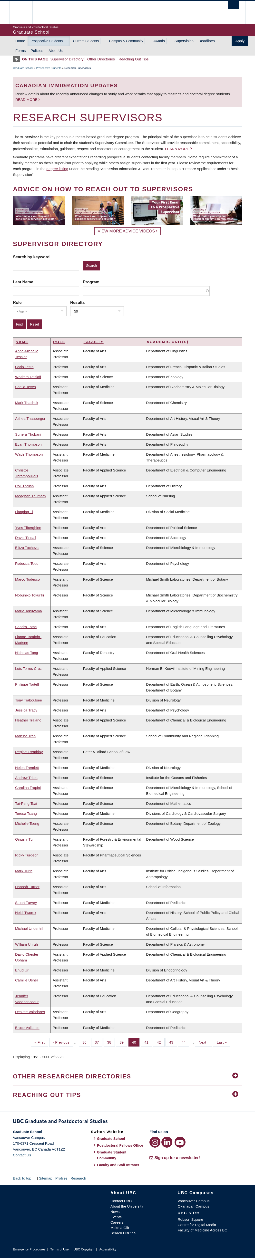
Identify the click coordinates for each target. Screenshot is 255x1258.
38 (111, 1041)
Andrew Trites (26, 778)
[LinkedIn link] (166, 1142)
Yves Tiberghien (28, 528)
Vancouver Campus (194, 1201)
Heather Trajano (28, 720)
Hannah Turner (27, 887)
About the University (126, 1206)
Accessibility (107, 1249)
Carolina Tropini (28, 788)
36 (86, 1041)
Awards (159, 41)
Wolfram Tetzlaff (28, 377)
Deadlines (206, 41)
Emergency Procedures (29, 1249)
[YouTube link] (180, 1142)
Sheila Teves (25, 387)
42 (161, 1041)
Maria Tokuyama (28, 611)
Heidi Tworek (25, 913)
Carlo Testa (24, 367)
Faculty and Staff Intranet (118, 1165)
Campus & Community (126, 41)
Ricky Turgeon (27, 855)
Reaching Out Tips (133, 59)
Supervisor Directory (67, 59)
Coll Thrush (24, 486)
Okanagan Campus (193, 1206)
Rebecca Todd (27, 563)
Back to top (24, 1178)
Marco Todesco (27, 579)
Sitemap (45, 1178)
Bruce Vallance (27, 1028)
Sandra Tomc (26, 627)
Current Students (86, 41)
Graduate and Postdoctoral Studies (127, 1122)
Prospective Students (46, 41)
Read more (27, 99)
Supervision (184, 41)
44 (185, 1041)
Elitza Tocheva (27, 548)
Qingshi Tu (24, 839)
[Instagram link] (154, 1142)
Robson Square (190, 1219)
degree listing (57, 169)
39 (123, 1041)
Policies (37, 50)
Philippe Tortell (27, 684)
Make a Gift (119, 1228)
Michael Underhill (29, 928)
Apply (240, 41)
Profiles (61, 1178)
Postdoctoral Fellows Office (120, 1145)
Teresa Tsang (26, 813)
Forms (20, 50)
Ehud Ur (22, 970)
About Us (56, 51)
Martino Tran (25, 736)
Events (116, 1217)
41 (148, 1041)
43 (173, 1041)
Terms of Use (59, 1249)
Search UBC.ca (123, 1233)
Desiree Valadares (30, 1012)
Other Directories (101, 59)
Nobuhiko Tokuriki (29, 595)
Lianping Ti (24, 512)
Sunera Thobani (28, 434)
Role (17, 302)
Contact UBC (121, 1201)
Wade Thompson (29, 454)
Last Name (23, 282)
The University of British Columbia (24, 12)
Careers (116, 1222)
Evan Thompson (28, 444)
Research (78, 1178)
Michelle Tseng (27, 823)
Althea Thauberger (30, 418)
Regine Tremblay (29, 752)
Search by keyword (31, 257)
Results (77, 302)
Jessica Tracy (26, 710)
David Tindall (25, 538)
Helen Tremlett (27, 768)
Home (20, 41)
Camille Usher (26, 980)
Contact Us (22, 1155)
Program (91, 282)
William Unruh (26, 944)
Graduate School (23, 68)
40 (136, 1041)
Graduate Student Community (112, 1155)
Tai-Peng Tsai (26, 803)
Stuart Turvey (26, 903)
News (115, 1212)
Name (22, 342)
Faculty (94, 342)
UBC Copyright (84, 1249)
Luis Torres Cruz (28, 668)
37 (99, 1041)
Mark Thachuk (26, 403)
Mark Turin (23, 871)
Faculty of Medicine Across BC (202, 1230)
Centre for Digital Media (197, 1225)
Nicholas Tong (26, 653)
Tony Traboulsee (28, 700)
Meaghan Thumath (30, 496)
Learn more (177, 149)
